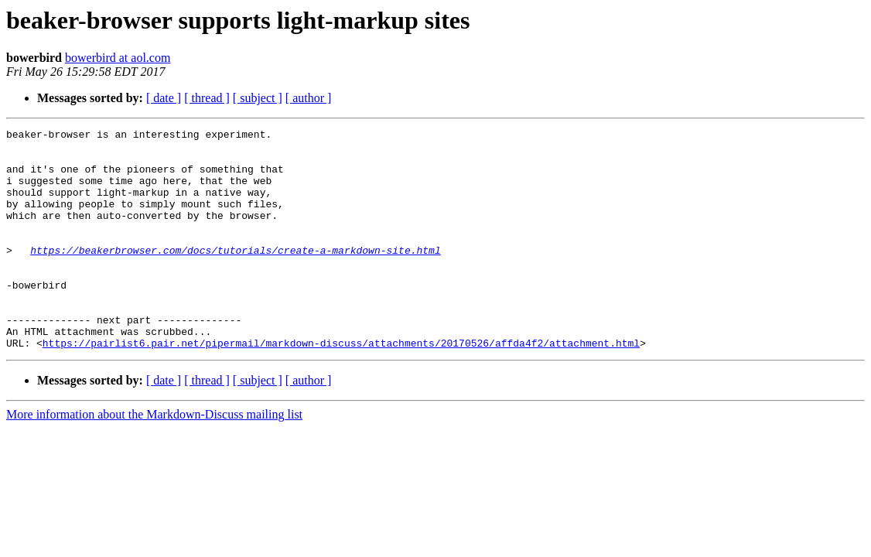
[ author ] (308, 97)
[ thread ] (207, 97)
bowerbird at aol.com (117, 57)
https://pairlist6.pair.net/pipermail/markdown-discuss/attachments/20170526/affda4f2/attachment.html (341, 387)
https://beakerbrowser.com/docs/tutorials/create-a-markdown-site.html (235, 275)
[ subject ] (257, 97)
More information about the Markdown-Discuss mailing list (154, 458)
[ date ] (163, 97)
